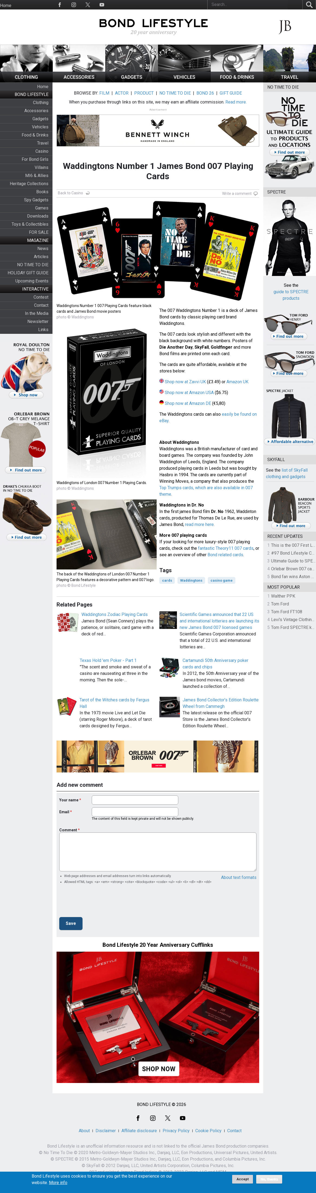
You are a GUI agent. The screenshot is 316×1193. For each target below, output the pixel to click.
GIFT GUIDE (231, 93)
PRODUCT (144, 93)
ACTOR (122, 93)
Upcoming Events (31, 281)
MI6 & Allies (36, 175)
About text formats (238, 877)
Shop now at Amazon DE (188, 403)
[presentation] (100, 902)
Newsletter (37, 321)
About (84, 1130)
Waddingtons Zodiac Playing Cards (114, 614)
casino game (221, 580)
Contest (41, 297)
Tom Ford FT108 (286, 611)
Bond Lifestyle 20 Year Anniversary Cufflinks (158, 945)
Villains (41, 167)
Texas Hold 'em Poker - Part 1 (108, 660)
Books (42, 191)
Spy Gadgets (36, 199)
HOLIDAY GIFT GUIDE (28, 272)
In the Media (36, 313)
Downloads (37, 216)
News (42, 248)
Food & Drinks (35, 135)
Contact (41, 305)
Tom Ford (280, 604)
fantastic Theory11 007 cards (226, 548)
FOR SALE (38, 232)
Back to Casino (70, 193)
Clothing (40, 102)
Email (64, 812)
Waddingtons (191, 580)
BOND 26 (205, 93)
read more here (199, 524)
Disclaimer (106, 1130)
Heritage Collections (29, 183)
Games (41, 208)
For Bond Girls (35, 159)
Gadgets (40, 118)
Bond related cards (225, 554)
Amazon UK (237, 381)
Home (5, 5)
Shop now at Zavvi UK (185, 381)
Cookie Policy (208, 1130)
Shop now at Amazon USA (189, 392)
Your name (68, 800)
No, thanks (269, 1179)
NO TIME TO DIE (32, 264)
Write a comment (237, 193)
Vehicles (40, 126)
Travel (42, 143)
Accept (242, 1179)
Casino (41, 151)
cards (167, 580)
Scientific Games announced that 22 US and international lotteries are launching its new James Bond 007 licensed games (219, 621)
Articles (41, 256)
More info (58, 1182)
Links (43, 329)
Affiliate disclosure (139, 1130)
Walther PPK (283, 596)
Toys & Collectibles (30, 224)
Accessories (36, 110)
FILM (104, 93)
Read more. (236, 102)
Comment (68, 830)
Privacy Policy (176, 1130)
